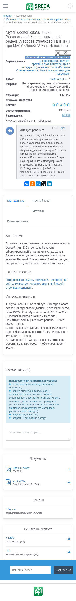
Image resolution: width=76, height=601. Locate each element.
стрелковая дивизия (19, 287)
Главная (7, 15)
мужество (21, 283)
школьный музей (53, 283)
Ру (70, 6)
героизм (34, 283)
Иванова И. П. (59, 78)
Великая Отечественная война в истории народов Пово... (38, 19)
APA (63, 128)
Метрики (38, 211)
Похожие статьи (17, 221)
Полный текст (41, 200)
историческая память (20, 279)
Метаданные (15, 200)
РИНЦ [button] (66, 115)
